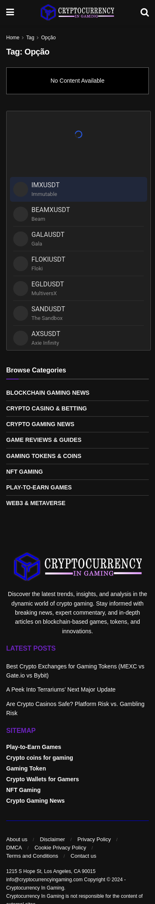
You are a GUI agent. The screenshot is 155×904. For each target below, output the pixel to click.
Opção (48, 38)
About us (16, 839)
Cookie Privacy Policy (60, 847)
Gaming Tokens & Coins (43, 456)
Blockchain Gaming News (47, 392)
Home (12, 38)
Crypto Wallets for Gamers (42, 779)
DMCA (14, 847)
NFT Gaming (24, 471)
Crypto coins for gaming (39, 757)
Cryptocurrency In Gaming (35, 888)
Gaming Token (26, 768)
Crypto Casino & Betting (46, 408)
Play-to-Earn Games (39, 487)
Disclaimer (52, 839)
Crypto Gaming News (40, 424)
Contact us (83, 856)
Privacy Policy (94, 839)
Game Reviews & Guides (43, 439)
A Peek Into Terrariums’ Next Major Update (61, 689)
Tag (30, 38)
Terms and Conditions (32, 856)
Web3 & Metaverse (35, 503)
